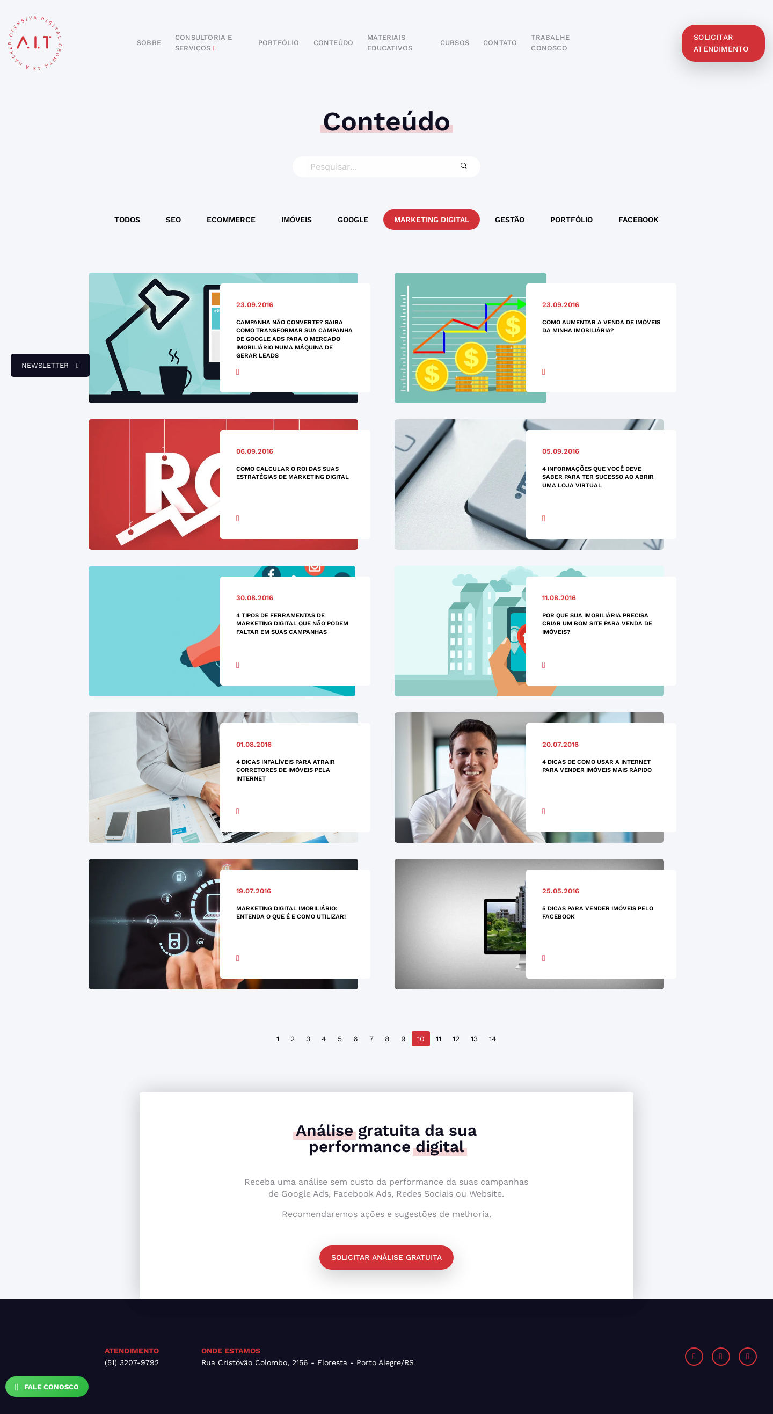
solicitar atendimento (721, 43)
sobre (149, 43)
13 (474, 1038)
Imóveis (296, 219)
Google (353, 219)
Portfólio (571, 219)
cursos (454, 43)
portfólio (279, 43)
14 (493, 1038)
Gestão (509, 219)
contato (500, 43)
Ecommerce (231, 219)
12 (456, 1038)
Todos (127, 219)
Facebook (638, 219)
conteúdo (333, 43)
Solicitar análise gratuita (386, 1257)
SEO (173, 219)
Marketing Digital (431, 219)
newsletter (45, 369)
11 (438, 1038)
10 (421, 1038)
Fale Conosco (47, 1387)
